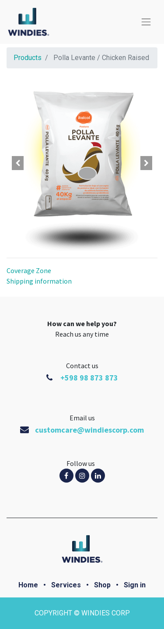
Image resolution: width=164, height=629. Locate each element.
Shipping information (39, 281)
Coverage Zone (29, 270)
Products (28, 57)
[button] (18, 163)
